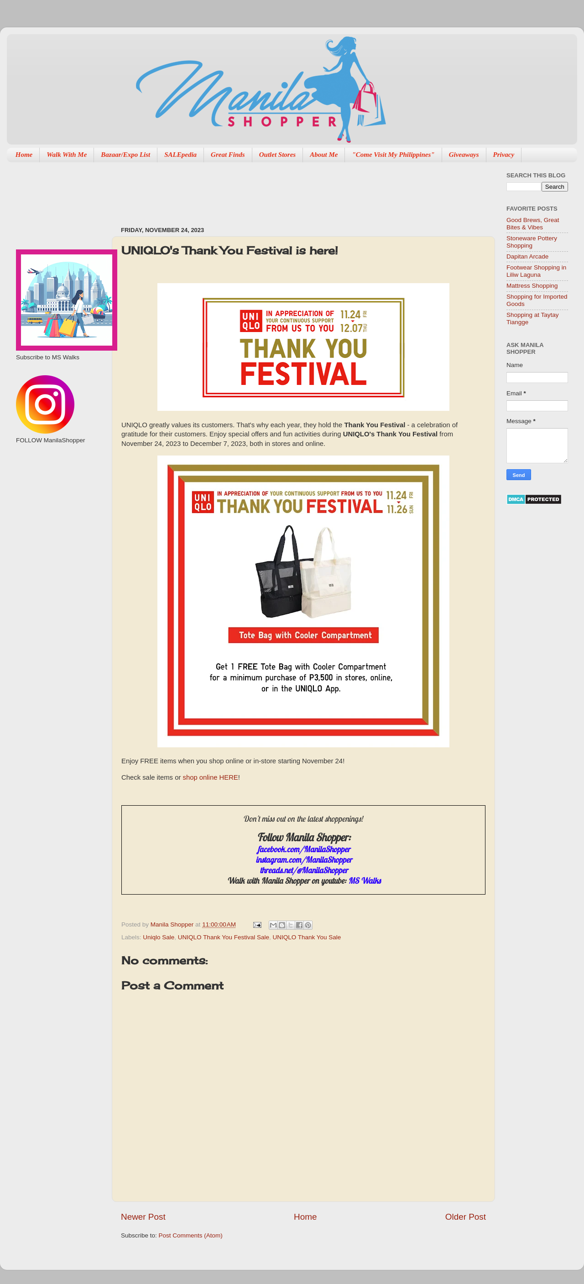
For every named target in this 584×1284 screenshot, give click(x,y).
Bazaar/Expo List (125, 154)
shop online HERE (210, 777)
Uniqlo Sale (158, 937)
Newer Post (143, 1217)
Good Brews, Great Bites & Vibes (532, 224)
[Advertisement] (58, 493)
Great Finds (228, 154)
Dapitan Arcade (527, 256)
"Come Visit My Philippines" (393, 154)
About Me (324, 154)
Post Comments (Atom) (191, 1235)
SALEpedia (180, 154)
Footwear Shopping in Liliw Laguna (536, 271)
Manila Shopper (173, 924)
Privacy (504, 154)
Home (24, 154)
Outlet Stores (277, 154)
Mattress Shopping (532, 285)
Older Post (465, 1217)
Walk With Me (67, 154)
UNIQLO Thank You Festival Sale (223, 937)
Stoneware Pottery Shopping (531, 242)
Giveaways (464, 154)
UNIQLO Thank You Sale (306, 937)
